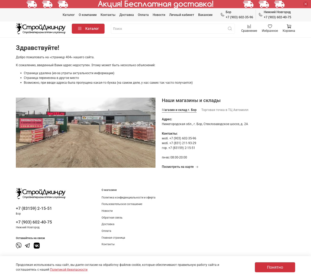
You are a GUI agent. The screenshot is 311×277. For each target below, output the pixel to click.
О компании (88, 15)
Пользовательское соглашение (122, 204)
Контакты (108, 15)
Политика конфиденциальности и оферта (129, 197)
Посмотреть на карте (180, 167)
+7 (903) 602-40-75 (274, 14)
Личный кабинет (181, 15)
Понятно (275, 267)
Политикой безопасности (68, 269)
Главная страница (113, 237)
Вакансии (205, 15)
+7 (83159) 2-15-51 (34, 208)
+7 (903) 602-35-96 (236, 14)
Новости (159, 15)
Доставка (126, 15)
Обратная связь (112, 217)
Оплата (143, 15)
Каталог (69, 15)
